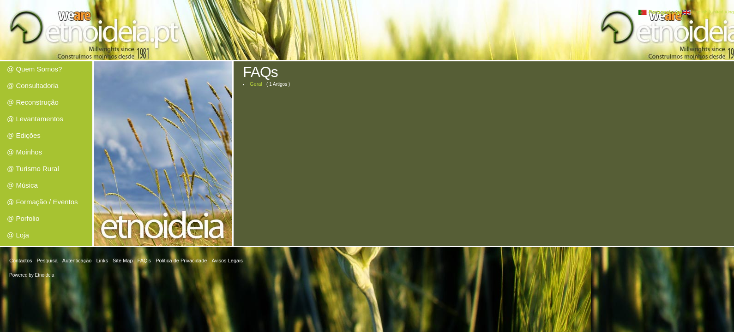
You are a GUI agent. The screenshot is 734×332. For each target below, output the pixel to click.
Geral (256, 84)
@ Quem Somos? (34, 69)
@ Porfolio (23, 218)
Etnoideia (44, 275)
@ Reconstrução (33, 102)
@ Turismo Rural (33, 168)
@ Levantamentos (35, 119)
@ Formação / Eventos (42, 202)
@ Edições (24, 135)
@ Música (22, 185)
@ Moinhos (24, 152)
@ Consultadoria (33, 85)
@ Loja (18, 235)
